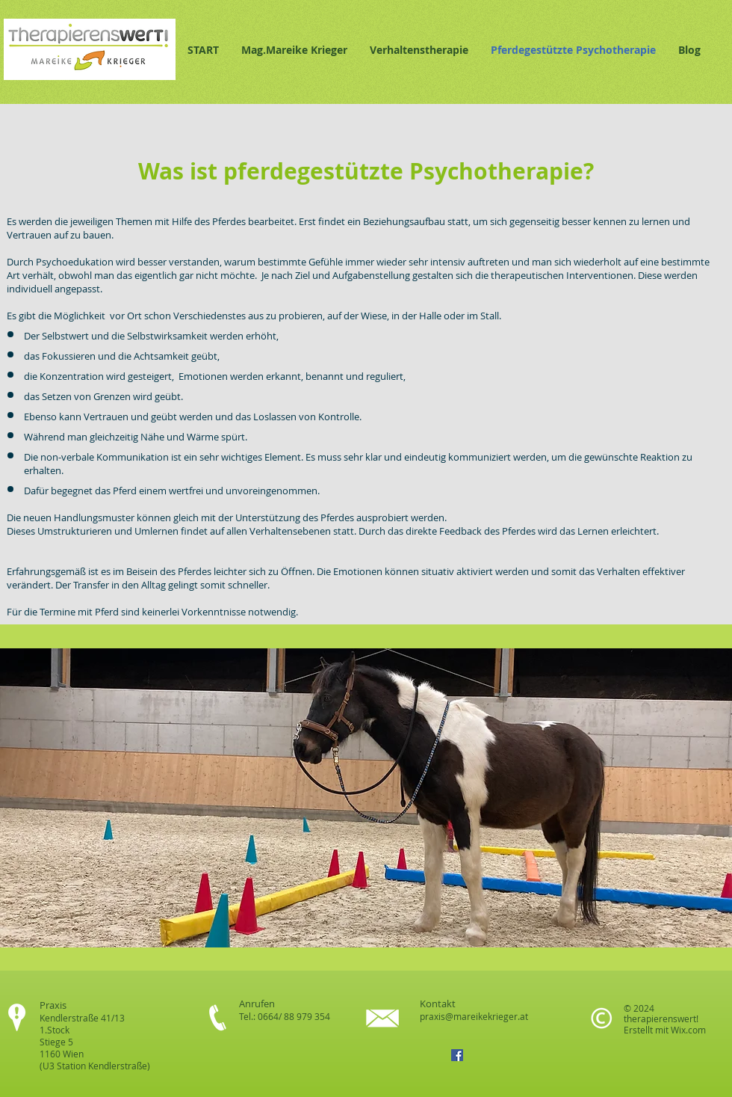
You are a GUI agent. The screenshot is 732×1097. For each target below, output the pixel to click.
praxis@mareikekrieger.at (474, 1016)
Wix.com (688, 1030)
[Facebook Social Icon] (457, 1055)
